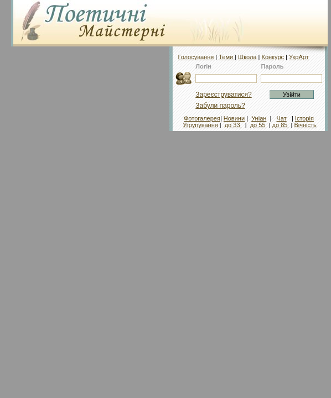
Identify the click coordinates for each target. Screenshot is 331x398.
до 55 (258, 125)
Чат (281, 118)
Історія (304, 118)
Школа (247, 57)
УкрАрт (299, 57)
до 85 (280, 125)
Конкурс (272, 57)
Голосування (196, 57)
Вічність (305, 125)
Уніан (258, 118)
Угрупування (200, 125)
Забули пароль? (220, 105)
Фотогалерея (202, 118)
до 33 (233, 125)
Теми (227, 57)
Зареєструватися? (223, 94)
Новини (234, 118)
